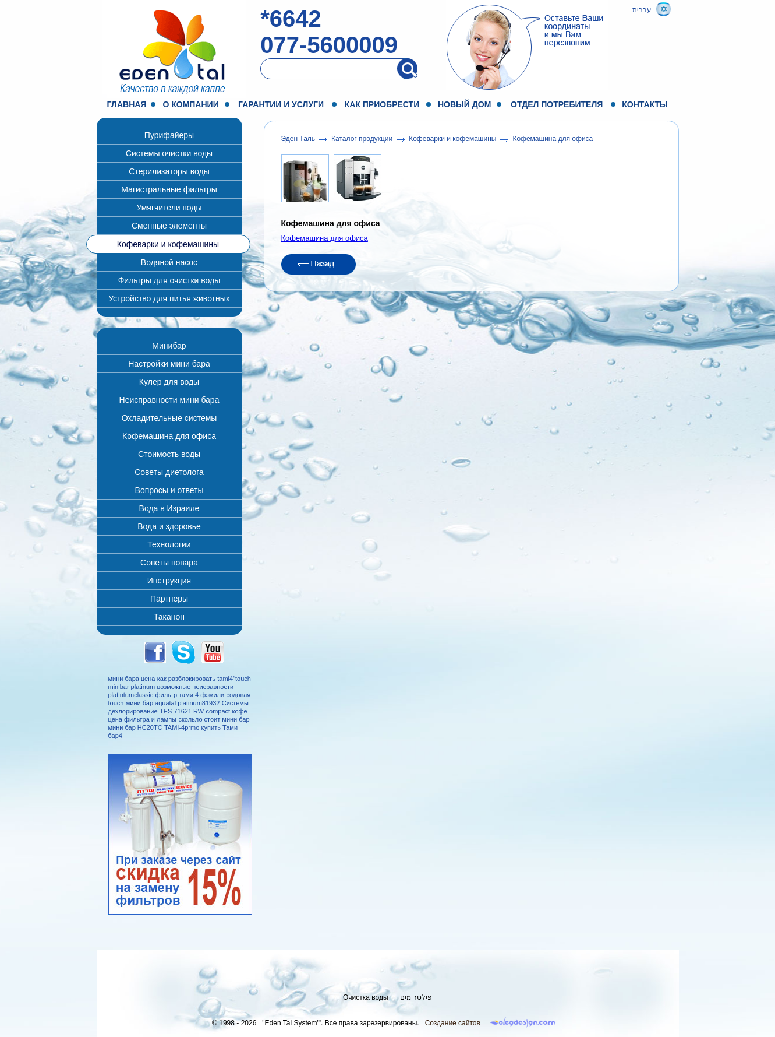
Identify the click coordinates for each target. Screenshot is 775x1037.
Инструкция (169, 580)
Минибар (169, 345)
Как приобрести (382, 104)
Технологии (168, 544)
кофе (239, 711)
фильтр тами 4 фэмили (189, 694)
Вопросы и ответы (169, 490)
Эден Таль (298, 139)
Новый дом (464, 104)
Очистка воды (365, 997)
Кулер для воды (169, 381)
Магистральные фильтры (169, 189)
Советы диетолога (169, 472)
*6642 (290, 18)
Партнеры (169, 598)
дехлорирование (133, 711)
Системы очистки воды (169, 153)
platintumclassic (131, 694)
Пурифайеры (169, 135)
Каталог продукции (361, 139)
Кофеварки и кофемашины (168, 244)
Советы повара (169, 562)
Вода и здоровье (169, 526)
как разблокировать (186, 678)
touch (116, 702)
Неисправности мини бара (169, 400)
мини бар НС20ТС (135, 727)
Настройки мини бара (169, 363)
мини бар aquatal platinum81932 (173, 702)
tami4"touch (234, 678)
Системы (235, 702)
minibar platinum (131, 686)
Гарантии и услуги (281, 104)
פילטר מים (416, 997)
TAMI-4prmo (181, 727)
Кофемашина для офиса (169, 436)
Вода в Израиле (169, 508)
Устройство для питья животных (169, 298)
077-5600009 (329, 45)
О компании (190, 104)
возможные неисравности (195, 686)
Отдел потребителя (557, 104)
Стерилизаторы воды (169, 171)
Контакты (644, 104)
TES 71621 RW (182, 711)
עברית (642, 10)
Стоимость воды (169, 454)
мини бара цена (131, 678)
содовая (238, 694)
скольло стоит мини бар (213, 719)
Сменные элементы (169, 225)
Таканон (169, 616)
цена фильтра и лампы (142, 719)
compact (218, 711)
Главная (127, 104)
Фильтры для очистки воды (169, 280)
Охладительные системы (169, 418)
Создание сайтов (452, 1023)
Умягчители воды (168, 207)
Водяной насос (169, 262)
